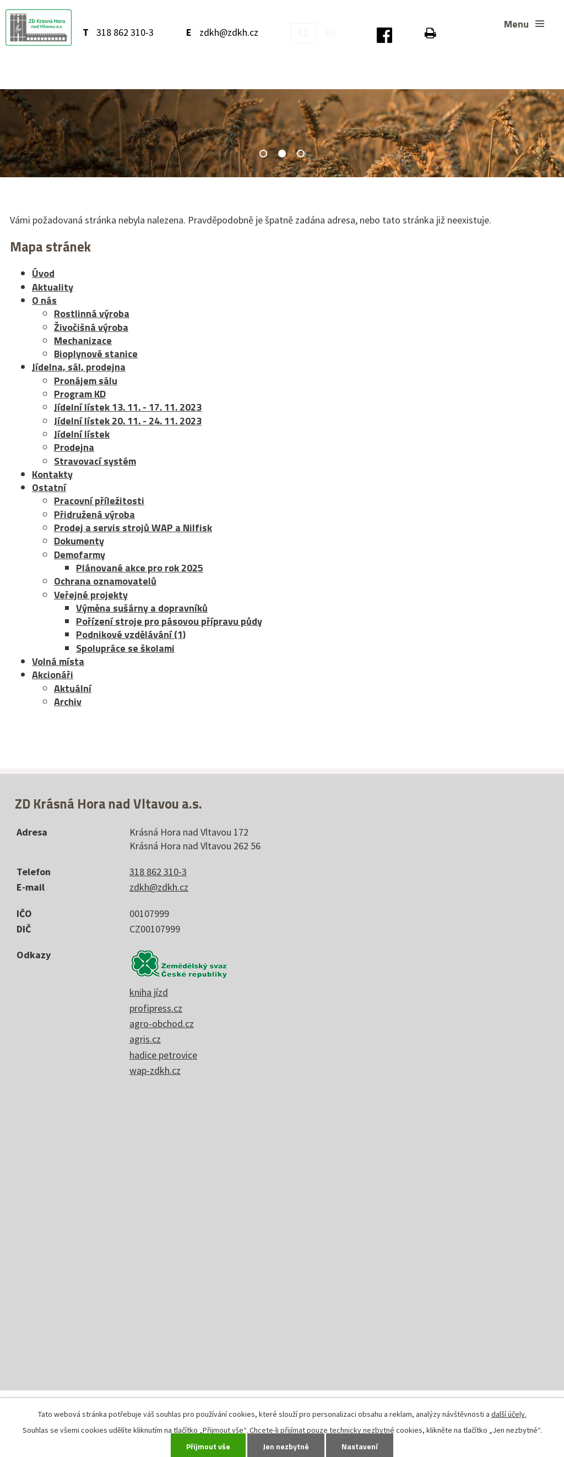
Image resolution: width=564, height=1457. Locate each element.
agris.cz (145, 1039)
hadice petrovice (163, 1055)
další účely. (509, 1414)
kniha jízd (148, 992)
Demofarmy (79, 554)
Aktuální (72, 688)
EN (331, 33)
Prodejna (74, 447)
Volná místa (58, 661)
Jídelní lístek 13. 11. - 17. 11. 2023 (128, 407)
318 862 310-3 (125, 32)
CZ (303, 33)
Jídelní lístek (82, 434)
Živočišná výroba (91, 327)
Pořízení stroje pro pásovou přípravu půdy (169, 621)
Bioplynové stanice (96, 353)
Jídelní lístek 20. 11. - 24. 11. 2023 (128, 420)
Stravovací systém (95, 461)
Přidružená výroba (94, 514)
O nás (44, 300)
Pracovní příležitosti (99, 500)
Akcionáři (52, 674)
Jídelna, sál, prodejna (79, 366)
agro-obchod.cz (161, 1023)
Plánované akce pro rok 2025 (139, 567)
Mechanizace (83, 340)
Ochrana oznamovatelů (105, 581)
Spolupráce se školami (125, 648)
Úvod (43, 273)
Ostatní (49, 487)
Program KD (80, 393)
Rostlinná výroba (91, 313)
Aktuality (52, 287)
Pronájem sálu (85, 380)
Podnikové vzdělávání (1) (131, 634)
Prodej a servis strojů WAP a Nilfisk (133, 527)
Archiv (68, 701)
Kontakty (52, 474)
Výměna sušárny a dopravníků (142, 608)
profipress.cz (155, 1008)
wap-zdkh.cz (155, 1070)
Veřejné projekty (91, 594)
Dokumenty (79, 540)
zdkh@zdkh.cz (228, 32)
